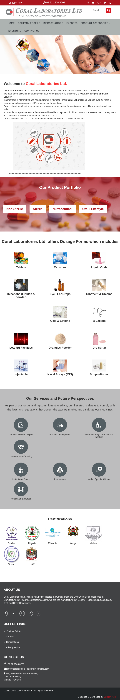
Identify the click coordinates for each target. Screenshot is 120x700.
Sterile (37, 209)
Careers (9, 636)
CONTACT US (32, 31)
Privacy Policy (12, 647)
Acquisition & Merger (21, 498)
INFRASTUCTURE (53, 23)
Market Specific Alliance (99, 479)
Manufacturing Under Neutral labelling (99, 435)
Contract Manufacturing (21, 456)
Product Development (60, 434)
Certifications (11, 642)
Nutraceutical (62, 209)
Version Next (110, 697)
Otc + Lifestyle (93, 209)
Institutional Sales (21, 479)
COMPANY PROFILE (29, 23)
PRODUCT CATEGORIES (96, 23)
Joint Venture (60, 479)
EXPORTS (72, 23)
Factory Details (12, 631)
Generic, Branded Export (21, 434)
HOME (11, 23)
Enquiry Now (15, 2)
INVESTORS (14, 31)
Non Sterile (14, 209)
